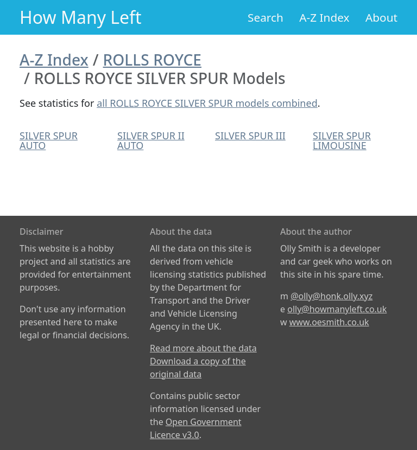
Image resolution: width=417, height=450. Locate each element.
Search (265, 17)
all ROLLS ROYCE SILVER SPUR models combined (207, 103)
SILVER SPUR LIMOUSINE (342, 140)
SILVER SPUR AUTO (49, 140)
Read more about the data (203, 348)
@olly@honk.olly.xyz (331, 296)
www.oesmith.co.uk (329, 322)
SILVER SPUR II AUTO (151, 140)
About (381, 17)
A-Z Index (324, 17)
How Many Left (81, 17)
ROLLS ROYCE (152, 59)
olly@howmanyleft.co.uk (337, 309)
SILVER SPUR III (250, 135)
